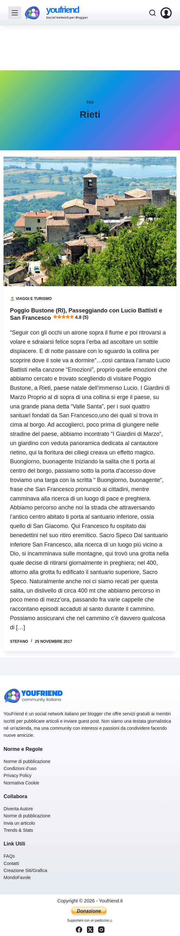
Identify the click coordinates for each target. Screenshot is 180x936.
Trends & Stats (18, 830)
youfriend (62, 10)
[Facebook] (79, 929)
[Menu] (14, 12)
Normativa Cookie (21, 782)
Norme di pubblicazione (27, 761)
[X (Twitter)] (90, 929)
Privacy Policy (17, 775)
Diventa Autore (18, 808)
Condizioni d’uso (20, 768)
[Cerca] (152, 13)
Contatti (11, 863)
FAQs (9, 856)
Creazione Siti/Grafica (25, 870)
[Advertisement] (90, 48)
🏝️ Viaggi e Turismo (30, 298)
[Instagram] (101, 929)
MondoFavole (17, 877)
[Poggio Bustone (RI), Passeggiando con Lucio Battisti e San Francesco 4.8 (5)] (90, 221)
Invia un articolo (19, 823)
